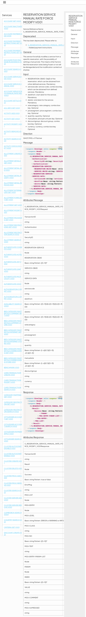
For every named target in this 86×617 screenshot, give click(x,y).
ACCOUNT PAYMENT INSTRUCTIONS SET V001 (13, 52)
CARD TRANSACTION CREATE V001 (12, 374)
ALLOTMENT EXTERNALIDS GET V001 (13, 191)
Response (75, 57)
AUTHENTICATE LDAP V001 (12, 270)
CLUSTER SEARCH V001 (13, 491)
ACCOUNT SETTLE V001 (12, 102)
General (74, 34)
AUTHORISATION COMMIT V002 (13, 298)
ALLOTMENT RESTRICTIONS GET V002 (13, 226)
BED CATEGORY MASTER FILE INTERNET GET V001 (13, 332)
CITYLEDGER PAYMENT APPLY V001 (13, 433)
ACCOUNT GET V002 (12, 21)
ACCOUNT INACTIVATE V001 (13, 27)
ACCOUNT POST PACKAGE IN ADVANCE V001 (13, 62)
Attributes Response (75, 63)
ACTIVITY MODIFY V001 (13, 125)
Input (73, 39)
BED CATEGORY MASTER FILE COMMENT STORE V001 (13, 323)
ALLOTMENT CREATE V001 (13, 155)
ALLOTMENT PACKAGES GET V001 (13, 219)
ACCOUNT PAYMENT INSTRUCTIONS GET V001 (13, 43)
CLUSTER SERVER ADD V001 (13, 499)
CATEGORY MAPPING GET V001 (12, 396)
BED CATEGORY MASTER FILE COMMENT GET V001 (13, 313)
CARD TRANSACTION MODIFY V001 (12, 381)
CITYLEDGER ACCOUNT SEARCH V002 (13, 425)
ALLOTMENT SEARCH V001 (12, 241)
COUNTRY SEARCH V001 (13, 521)
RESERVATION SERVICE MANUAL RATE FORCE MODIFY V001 (75, 21)
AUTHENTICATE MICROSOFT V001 (12, 278)
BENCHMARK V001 (11, 367)
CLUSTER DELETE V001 (13, 469)
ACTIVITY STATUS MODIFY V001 (13, 147)
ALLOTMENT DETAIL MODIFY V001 (12, 177)
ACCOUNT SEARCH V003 (12, 70)
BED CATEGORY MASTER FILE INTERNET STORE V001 (13, 341)
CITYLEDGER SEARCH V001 (13, 440)
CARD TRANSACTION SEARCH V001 (12, 389)
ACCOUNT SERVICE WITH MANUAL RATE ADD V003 (13, 93)
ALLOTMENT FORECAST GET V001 (13, 199)
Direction (74, 43)
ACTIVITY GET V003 (12, 119)
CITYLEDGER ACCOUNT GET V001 (13, 418)
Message (74, 47)
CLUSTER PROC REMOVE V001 (13, 484)
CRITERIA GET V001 (12, 527)
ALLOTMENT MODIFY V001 (13, 211)
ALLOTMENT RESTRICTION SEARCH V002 (13, 233)
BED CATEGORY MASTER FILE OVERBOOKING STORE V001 (13, 360)
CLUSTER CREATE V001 (13, 462)
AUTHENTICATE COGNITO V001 (13, 248)
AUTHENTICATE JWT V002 (12, 263)
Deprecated (76, 30)
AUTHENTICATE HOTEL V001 (13, 256)
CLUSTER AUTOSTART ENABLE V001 (13, 455)
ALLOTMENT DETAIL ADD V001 (13, 169)
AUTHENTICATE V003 (12, 284)
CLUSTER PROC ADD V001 (13, 477)
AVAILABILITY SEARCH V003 (13, 305)
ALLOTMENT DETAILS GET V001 (12, 162)
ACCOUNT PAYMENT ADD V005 (13, 35)
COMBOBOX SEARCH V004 (13, 514)
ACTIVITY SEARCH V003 (12, 140)
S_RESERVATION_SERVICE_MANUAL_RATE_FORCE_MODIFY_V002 (55, 45)
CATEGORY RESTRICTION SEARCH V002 (13, 411)
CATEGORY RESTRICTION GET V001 (13, 403)
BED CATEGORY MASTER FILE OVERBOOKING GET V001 (13, 351)
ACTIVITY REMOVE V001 (12, 132)
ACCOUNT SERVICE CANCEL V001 (13, 85)
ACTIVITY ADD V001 (12, 113)
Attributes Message (75, 52)
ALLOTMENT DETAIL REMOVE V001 (13, 184)
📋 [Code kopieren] (60, 147)
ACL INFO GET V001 (12, 108)
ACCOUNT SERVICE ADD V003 (13, 78)
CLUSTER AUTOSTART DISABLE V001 (13, 447)
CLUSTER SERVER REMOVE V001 (13, 506)
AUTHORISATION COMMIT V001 (13, 290)
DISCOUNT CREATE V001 (13, 534)
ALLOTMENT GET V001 (13, 205)
